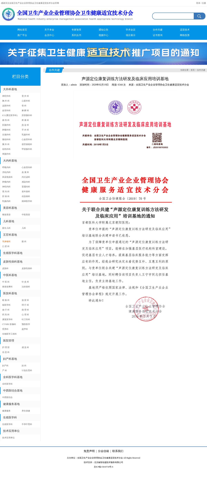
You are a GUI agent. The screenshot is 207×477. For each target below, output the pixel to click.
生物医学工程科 (9, 334)
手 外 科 (25, 130)
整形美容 (6, 214)
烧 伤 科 (5, 120)
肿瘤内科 (6, 182)
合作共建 (157, 29)
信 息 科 (5, 352)
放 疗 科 (5, 310)
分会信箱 (103, 451)
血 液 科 (25, 172)
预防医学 (26, 324)
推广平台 (22, 35)
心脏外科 (26, 101)
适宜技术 (185, 29)
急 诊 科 (25, 125)
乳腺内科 (6, 201)
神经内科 (6, 186)
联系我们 (117, 451)
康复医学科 (7, 319)
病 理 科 (25, 310)
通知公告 (103, 29)
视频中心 (103, 35)
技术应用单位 (8, 437)
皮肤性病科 (27, 268)
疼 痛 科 (25, 120)
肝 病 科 (5, 196)
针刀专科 (26, 319)
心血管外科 (27, 139)
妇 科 (24, 365)
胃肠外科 (6, 154)
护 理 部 (5, 347)
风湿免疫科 (7, 177)
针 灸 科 (25, 282)
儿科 (24, 228)
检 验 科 (5, 300)
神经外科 (6, 96)
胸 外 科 (5, 101)
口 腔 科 (5, 246)
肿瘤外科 (6, 130)
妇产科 (5, 365)
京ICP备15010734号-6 (103, 467)
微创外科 (6, 139)
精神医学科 (27, 201)
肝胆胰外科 (27, 115)
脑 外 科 (5, 144)
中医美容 (26, 214)
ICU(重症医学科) (10, 115)
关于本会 (49, 29)
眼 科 (24, 241)
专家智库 (76, 29)
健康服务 (6, 411)
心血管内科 (27, 167)
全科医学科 (7, 384)
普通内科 (26, 186)
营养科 (5, 329)
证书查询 (157, 35)
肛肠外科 (6, 125)
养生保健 (26, 411)
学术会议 (130, 29)
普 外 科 (25, 96)
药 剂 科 (5, 314)
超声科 (25, 329)
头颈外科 (6, 134)
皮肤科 (5, 268)
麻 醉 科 (25, 110)
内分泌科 (26, 177)
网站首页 (22, 29)
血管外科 (6, 110)
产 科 (4, 370)
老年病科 (26, 191)
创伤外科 (6, 149)
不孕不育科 (27, 424)
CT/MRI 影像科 (9, 324)
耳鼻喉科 (6, 241)
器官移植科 (27, 144)
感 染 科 (25, 347)
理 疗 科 (25, 305)
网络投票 (185, 35)
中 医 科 (5, 282)
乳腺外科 (26, 134)
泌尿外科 (6, 105)
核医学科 (6, 305)
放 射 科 (25, 300)
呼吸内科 (6, 167)
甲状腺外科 (27, 149)
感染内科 (26, 182)
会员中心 (49, 35)
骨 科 (24, 105)
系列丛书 (76, 35)
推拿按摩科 (7, 286)
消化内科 (6, 172)
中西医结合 (7, 397)
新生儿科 (6, 228)
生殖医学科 (7, 424)
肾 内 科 (5, 191)
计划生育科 (27, 370)
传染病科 (26, 196)
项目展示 (130, 35)
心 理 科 (25, 314)
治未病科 (26, 286)
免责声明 (89, 451)
